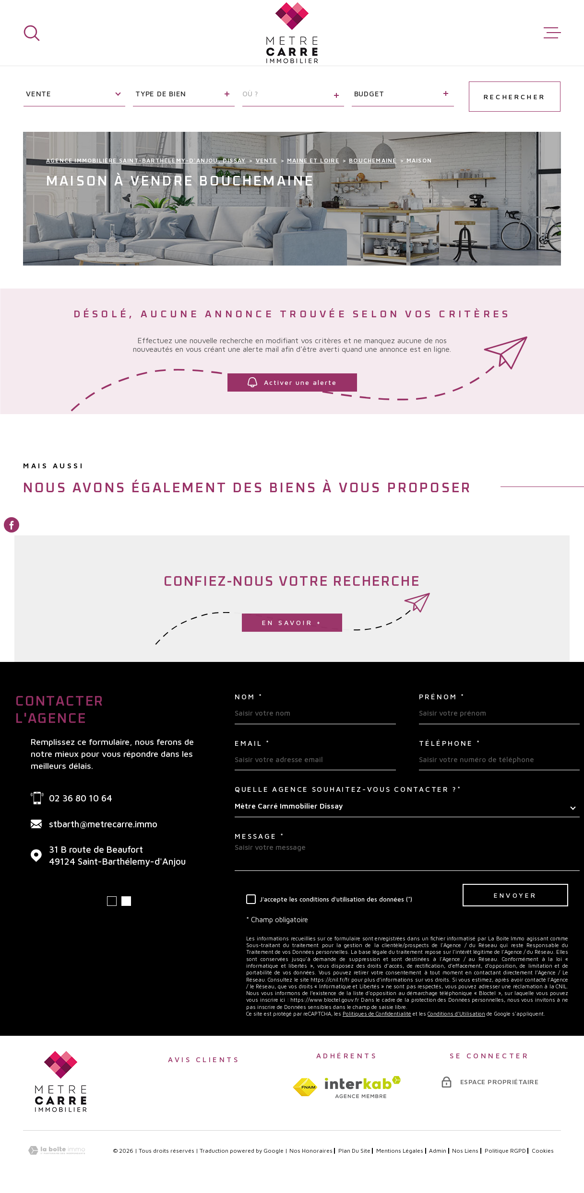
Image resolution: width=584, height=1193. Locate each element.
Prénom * (442, 696)
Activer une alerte (292, 382)
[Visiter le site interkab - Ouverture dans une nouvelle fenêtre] (363, 1087)
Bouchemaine (372, 160)
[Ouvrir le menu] (552, 33)
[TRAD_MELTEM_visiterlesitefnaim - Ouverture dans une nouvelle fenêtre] (305, 1087)
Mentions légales (399, 1150)
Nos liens (465, 1150)
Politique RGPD (505, 1150)
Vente (266, 160)
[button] (112, 901)
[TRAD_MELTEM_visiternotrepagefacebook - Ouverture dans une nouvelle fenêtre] (11, 525)
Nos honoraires (311, 1150)
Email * (252, 743)
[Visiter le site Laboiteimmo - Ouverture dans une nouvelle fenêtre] (56, 1150)
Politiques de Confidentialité (377, 1013)
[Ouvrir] (31, 33)
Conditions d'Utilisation (456, 1013)
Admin (437, 1150)
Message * (260, 836)
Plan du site (354, 1150)
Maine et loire (313, 160)
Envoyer (515, 895)
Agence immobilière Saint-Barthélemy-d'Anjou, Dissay (146, 160)
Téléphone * (450, 743)
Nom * (249, 696)
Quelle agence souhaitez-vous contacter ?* (348, 789)
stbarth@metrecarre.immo (103, 824)
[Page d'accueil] (292, 32)
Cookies (543, 1151)
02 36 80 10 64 (80, 798)
